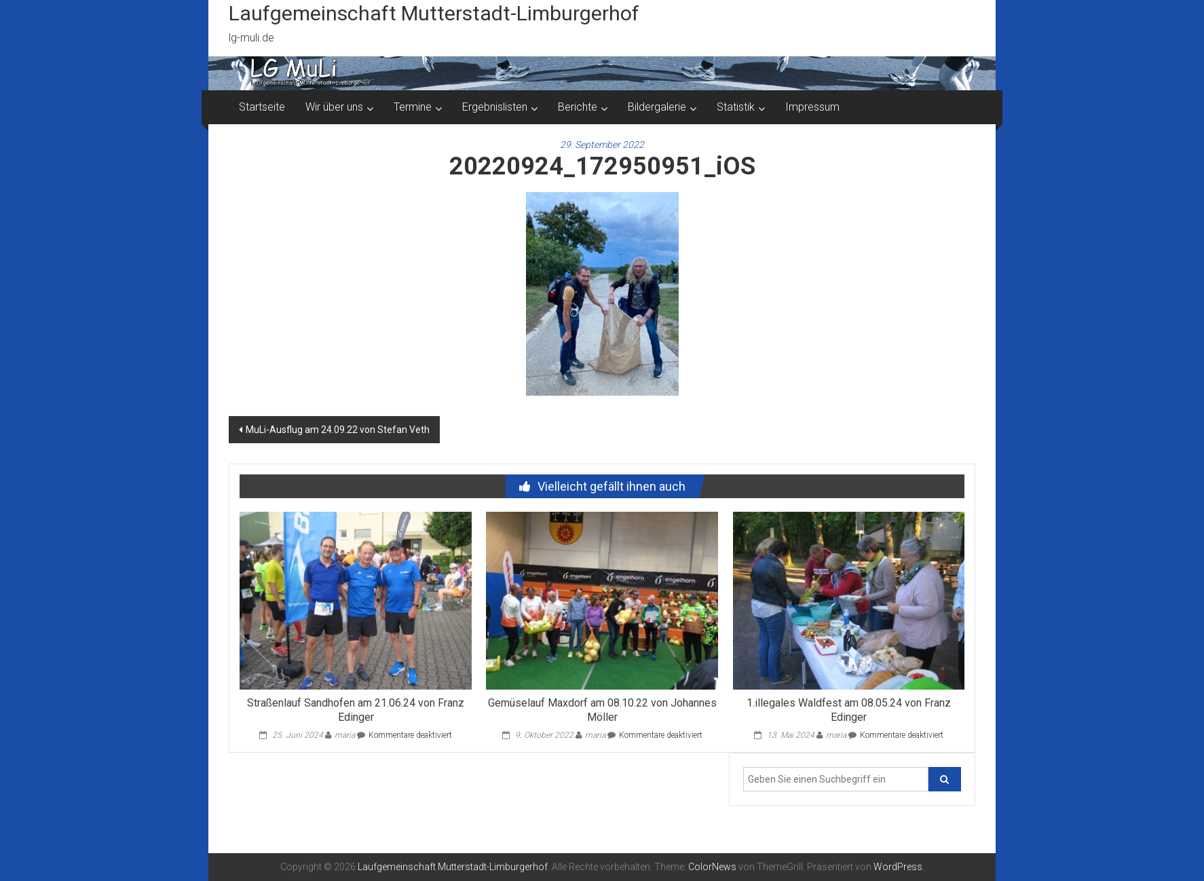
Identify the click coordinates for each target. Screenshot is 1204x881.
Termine (413, 106)
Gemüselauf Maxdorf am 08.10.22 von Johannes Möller (602, 710)
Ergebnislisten (494, 106)
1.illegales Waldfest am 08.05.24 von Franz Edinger (849, 710)
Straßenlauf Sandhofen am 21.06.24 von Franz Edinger (355, 710)
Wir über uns (334, 106)
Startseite (262, 106)
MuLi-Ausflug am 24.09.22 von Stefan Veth (338, 429)
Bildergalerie (657, 106)
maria (345, 735)
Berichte (577, 106)
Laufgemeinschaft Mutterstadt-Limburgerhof (434, 13)
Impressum (812, 106)
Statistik (736, 106)
